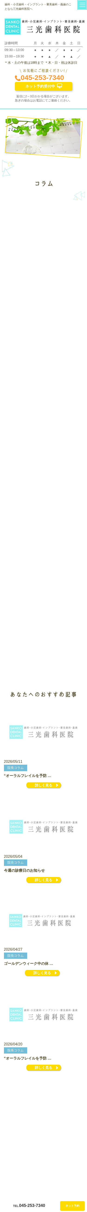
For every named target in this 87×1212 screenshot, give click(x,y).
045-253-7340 (39, 77)
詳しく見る (43, 785)
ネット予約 (72, 1205)
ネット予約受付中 (43, 85)
